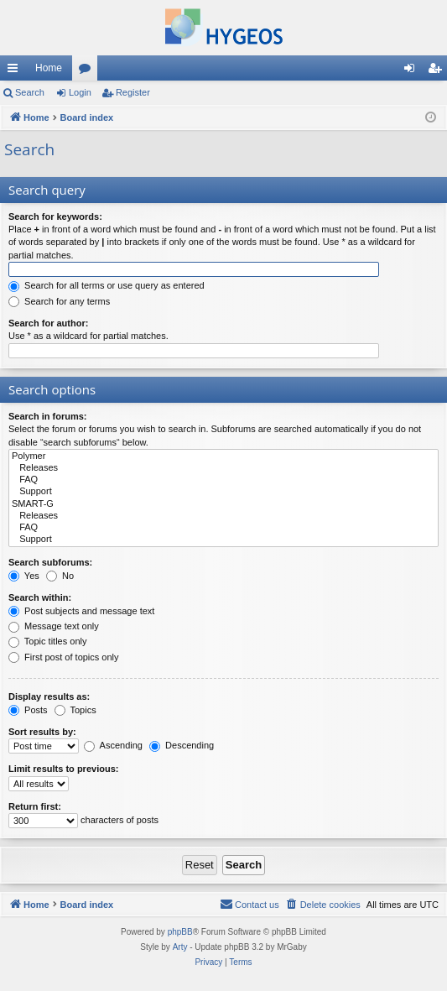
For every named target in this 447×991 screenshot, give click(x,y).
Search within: (39, 597)
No (60, 576)
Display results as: (49, 696)
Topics (75, 710)
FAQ (223, 480)
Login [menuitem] (413, 71)
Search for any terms (59, 301)
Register (133, 92)
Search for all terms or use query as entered (106, 285)
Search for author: (48, 323)
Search (29, 92)
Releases (223, 468)
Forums (88, 71)
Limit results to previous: (63, 769)
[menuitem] (323, 904)
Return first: (34, 806)
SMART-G (223, 504)
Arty (180, 947)
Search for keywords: (55, 216)
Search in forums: (47, 416)
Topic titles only (47, 641)
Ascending (113, 745)
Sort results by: (42, 732)
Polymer (223, 456)
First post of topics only (63, 657)
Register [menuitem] (438, 71)
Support (223, 492)
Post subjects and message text (81, 611)
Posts (28, 710)
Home (48, 68)
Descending (181, 745)
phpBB (180, 931)
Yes (23, 576)
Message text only (53, 626)
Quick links (16, 71)
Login (80, 92)
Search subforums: (50, 562)
